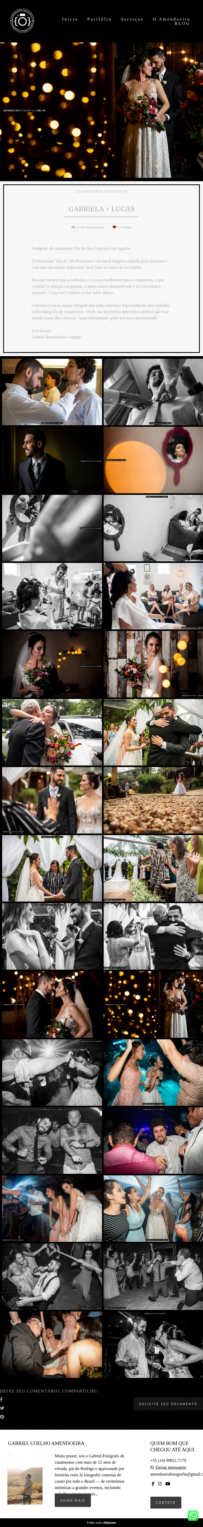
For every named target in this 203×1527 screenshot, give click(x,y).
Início (71, 19)
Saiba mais (72, 1500)
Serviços (133, 19)
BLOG (182, 23)
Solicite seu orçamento (168, 1403)
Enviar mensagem (171, 1467)
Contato (166, 1502)
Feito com (101, 1523)
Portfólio (100, 19)
